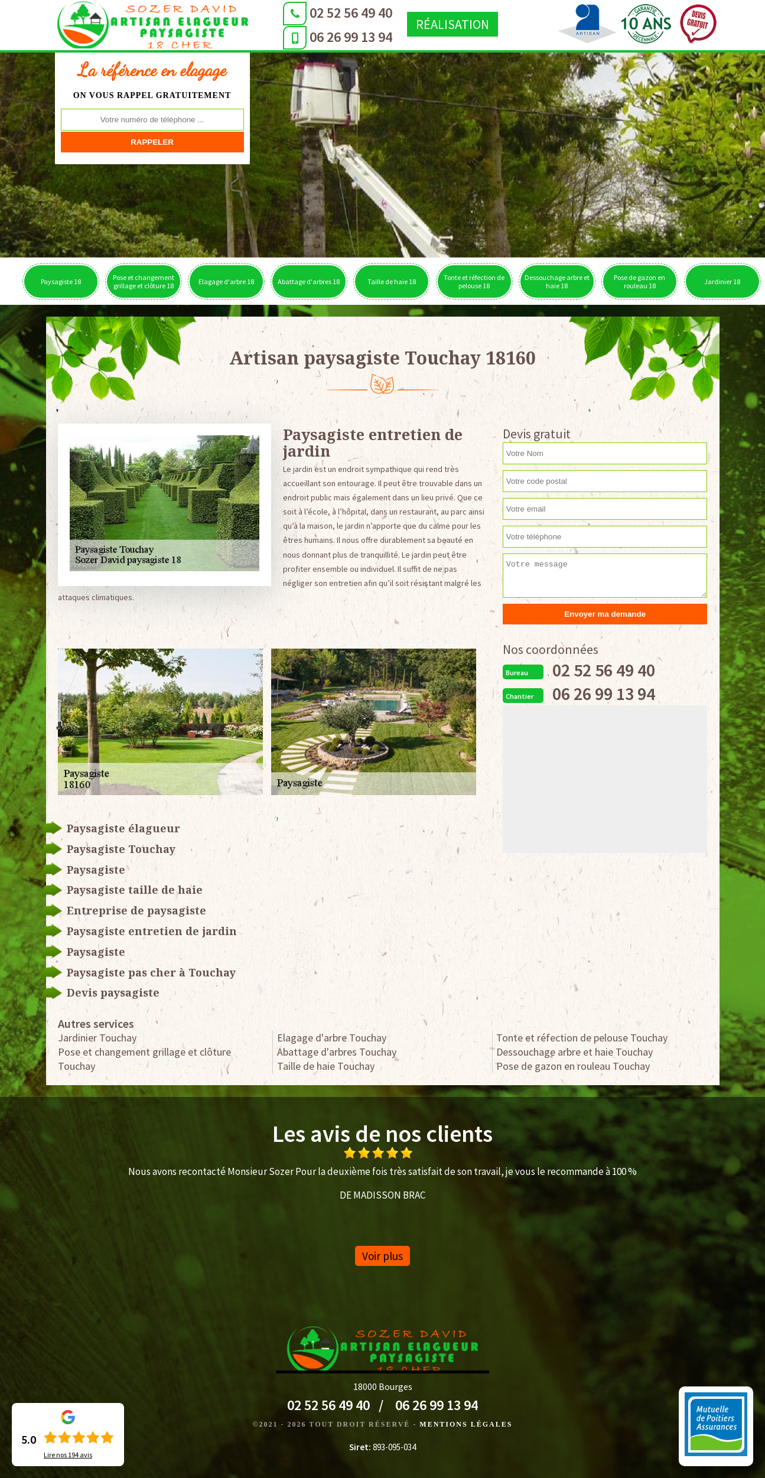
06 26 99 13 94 (315, 37)
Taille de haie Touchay (326, 1066)
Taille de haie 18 (391, 281)
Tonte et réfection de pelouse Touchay (582, 1037)
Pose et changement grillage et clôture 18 (143, 281)
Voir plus (382, 1256)
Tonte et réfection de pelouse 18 (474, 281)
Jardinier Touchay (97, 1037)
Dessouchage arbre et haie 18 (557, 281)
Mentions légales (465, 1424)
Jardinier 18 (722, 281)
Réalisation (416, 24)
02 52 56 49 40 (315, 13)
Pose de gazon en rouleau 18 (639, 281)
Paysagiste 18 (61, 281)
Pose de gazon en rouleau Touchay (573, 1066)
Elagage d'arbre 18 (226, 281)
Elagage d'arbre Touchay (331, 1037)
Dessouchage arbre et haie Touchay (574, 1052)
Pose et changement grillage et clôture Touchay (144, 1059)
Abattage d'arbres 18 (309, 281)
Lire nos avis (68, 1455)
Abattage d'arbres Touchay (336, 1052)
